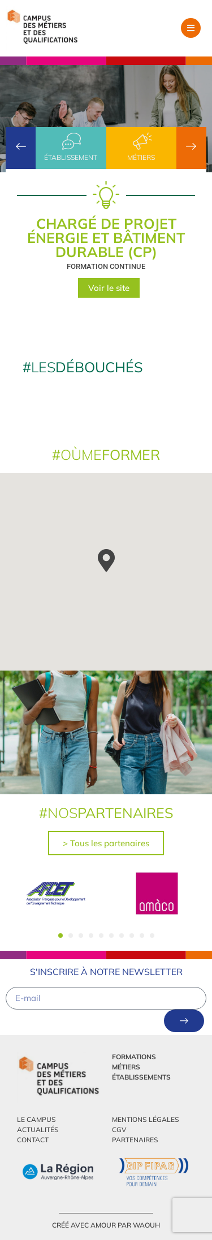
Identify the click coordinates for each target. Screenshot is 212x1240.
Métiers (141, 157)
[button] (191, 28)
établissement (70, 157)
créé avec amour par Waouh (106, 1225)
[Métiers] (141, 141)
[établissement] (70, 141)
